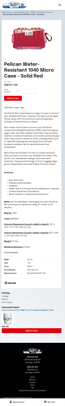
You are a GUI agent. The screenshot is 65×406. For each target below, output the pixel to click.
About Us (32, 380)
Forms (32, 385)
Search (5, 299)
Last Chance (7, 302)
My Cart (49, 402)
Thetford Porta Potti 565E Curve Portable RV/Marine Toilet (28, 310)
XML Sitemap (36, 397)
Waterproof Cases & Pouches (41, 12)
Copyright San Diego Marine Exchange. (17, 397)
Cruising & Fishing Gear (21, 12)
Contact (33, 382)
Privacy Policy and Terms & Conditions (32, 390)
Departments (6, 12)
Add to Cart (32, 331)
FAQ (32, 388)
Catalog (5, 296)
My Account (17, 402)
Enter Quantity (7, 91)
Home (32, 377)
